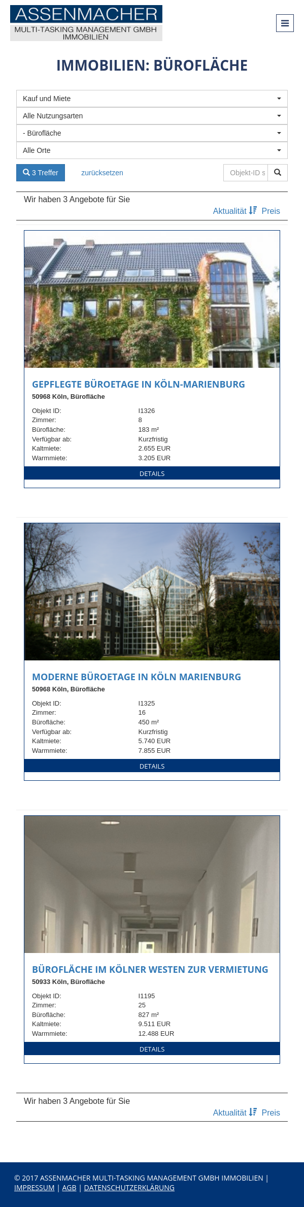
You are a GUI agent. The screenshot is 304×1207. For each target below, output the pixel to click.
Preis (271, 211)
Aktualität (236, 211)
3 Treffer (40, 173)
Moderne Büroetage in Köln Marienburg (136, 677)
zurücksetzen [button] (102, 173)
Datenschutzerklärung (129, 1187)
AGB (69, 1187)
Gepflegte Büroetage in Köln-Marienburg (138, 384)
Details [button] (152, 473)
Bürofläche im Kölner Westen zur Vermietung (150, 969)
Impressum (34, 1187)
